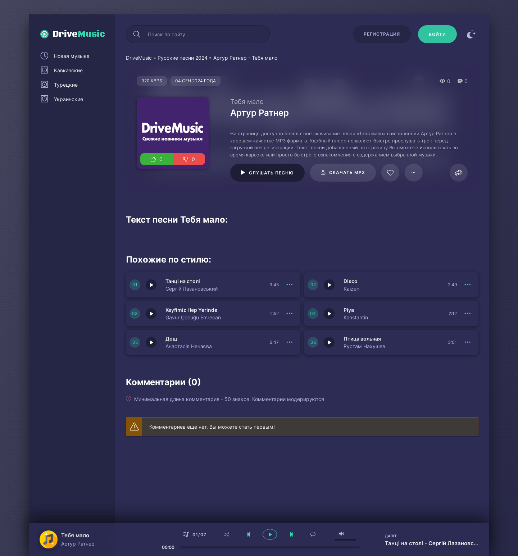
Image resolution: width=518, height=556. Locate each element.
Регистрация (382, 34)
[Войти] (437, 34)
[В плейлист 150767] (467, 342)
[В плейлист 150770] (289, 313)
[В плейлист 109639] (414, 173)
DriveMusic (139, 58)
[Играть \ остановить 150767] (329, 342)
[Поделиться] (459, 173)
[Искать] (136, 34)
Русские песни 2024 (183, 58)
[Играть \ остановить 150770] (151, 314)
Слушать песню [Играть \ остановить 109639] (271, 173)
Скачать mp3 (347, 172)
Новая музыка (72, 56)
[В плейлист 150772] (289, 284)
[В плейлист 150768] (289, 342)
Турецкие (66, 85)
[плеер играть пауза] (270, 534)
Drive (79, 34)
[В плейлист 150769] (467, 313)
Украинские (68, 99)
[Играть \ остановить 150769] (329, 314)
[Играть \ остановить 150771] (329, 285)
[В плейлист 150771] (467, 284)
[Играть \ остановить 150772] (151, 285)
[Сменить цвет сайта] (471, 34)
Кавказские (68, 70)
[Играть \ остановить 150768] (151, 342)
